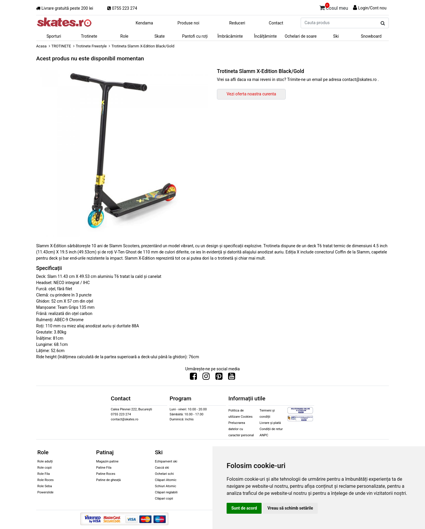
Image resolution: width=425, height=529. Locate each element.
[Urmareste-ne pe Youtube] (231, 377)
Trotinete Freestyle (91, 46)
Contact (276, 23)
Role (124, 36)
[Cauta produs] (383, 23)
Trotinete (89, 36)
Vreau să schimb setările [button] (290, 508)
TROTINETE (61, 46)
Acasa (41, 46)
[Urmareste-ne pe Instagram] (206, 377)
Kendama (144, 23)
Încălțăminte (265, 36)
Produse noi (188, 23)
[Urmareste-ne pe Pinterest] (219, 377)
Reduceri (237, 23)
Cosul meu (333, 7)
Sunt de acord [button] (244, 508)
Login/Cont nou (372, 8)
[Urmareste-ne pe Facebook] (193, 377)
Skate (159, 36)
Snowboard (371, 36)
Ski (336, 36)
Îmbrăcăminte (230, 36)
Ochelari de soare (301, 36)
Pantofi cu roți (195, 36)
